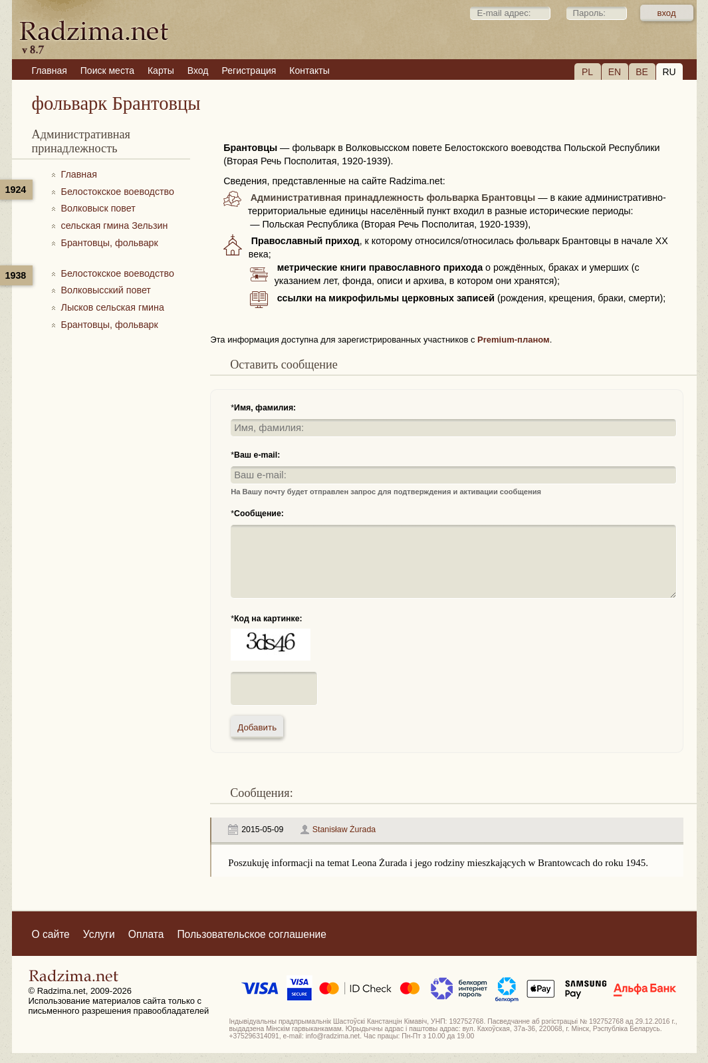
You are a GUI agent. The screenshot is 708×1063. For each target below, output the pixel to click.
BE (642, 72)
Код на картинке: (268, 618)
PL (587, 72)
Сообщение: (259, 513)
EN (614, 72)
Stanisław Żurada (344, 829)
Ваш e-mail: (257, 455)
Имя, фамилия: (265, 407)
